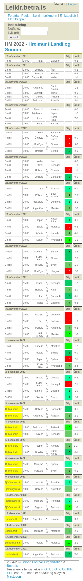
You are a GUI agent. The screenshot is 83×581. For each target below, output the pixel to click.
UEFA (53, 569)
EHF (10, 573)
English (73, 4)
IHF (69, 569)
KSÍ (23, 573)
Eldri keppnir (17, 19)
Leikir (37, 15)
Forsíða (13, 15)
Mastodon (14, 576)
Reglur (26, 15)
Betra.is (12, 565)
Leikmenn (50, 15)
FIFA (44, 569)
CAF (62, 569)
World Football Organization (42, 562)
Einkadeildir (68, 15)
